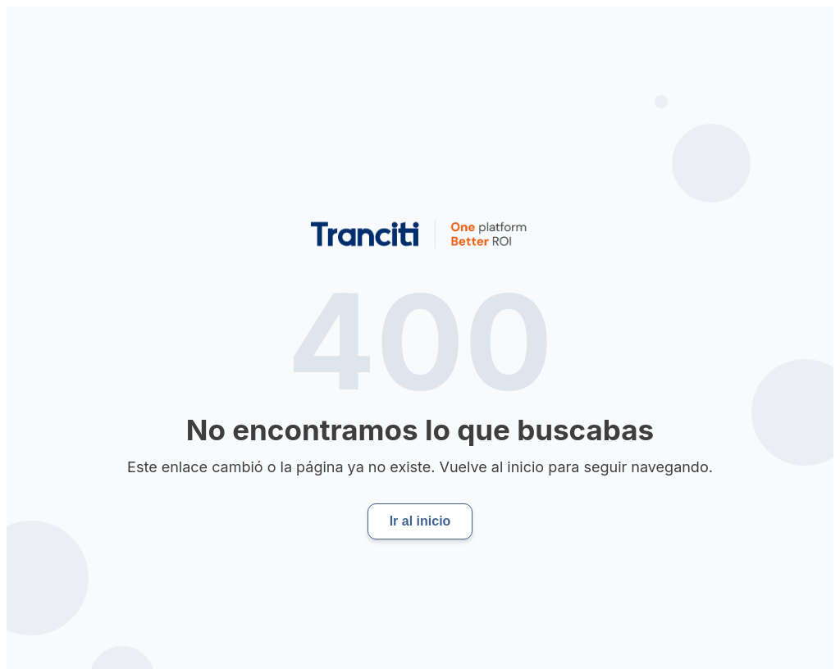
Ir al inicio (420, 521)
